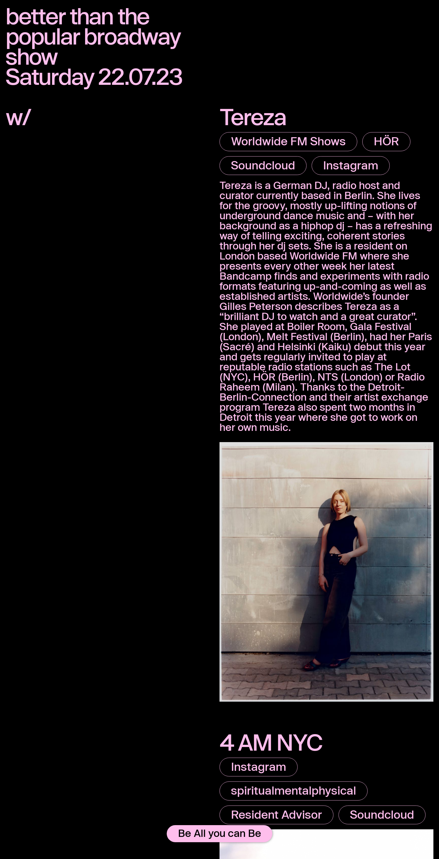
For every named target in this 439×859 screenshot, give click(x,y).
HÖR (386, 141)
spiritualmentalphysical (293, 790)
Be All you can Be (219, 833)
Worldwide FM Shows (288, 141)
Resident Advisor (276, 814)
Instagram (350, 165)
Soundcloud (263, 165)
